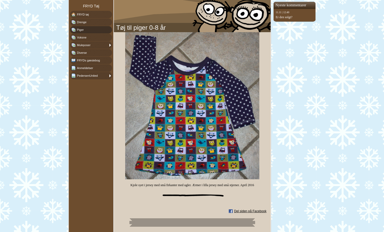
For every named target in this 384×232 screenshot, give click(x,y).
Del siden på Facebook (250, 211)
